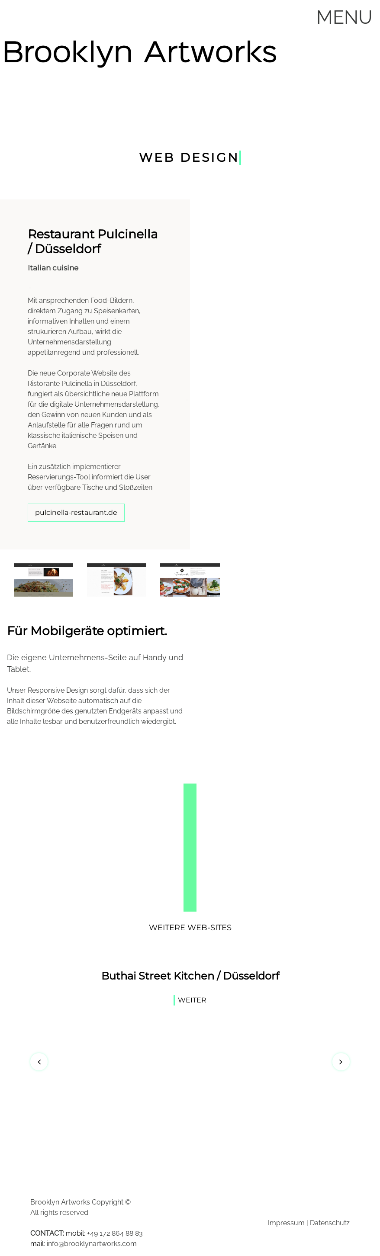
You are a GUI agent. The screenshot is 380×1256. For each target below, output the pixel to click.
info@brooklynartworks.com (92, 1244)
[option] (190, 989)
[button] (39, 1061)
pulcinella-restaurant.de (76, 512)
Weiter (192, 1000)
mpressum (287, 1223)
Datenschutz (330, 1223)
